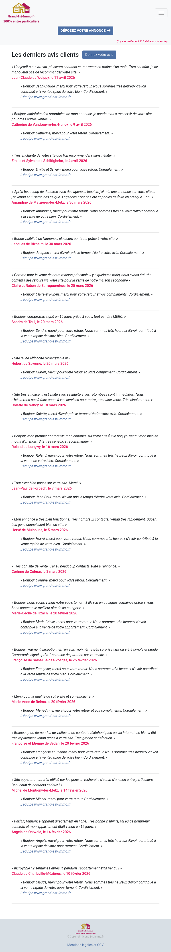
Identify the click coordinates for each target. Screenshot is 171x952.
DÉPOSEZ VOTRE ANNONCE (85, 30)
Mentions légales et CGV (85, 945)
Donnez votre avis (99, 55)
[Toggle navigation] (161, 12)
